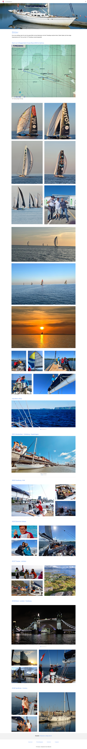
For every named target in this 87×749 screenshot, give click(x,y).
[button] (85, 1)
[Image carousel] (43, 415)
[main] (43, 34)
